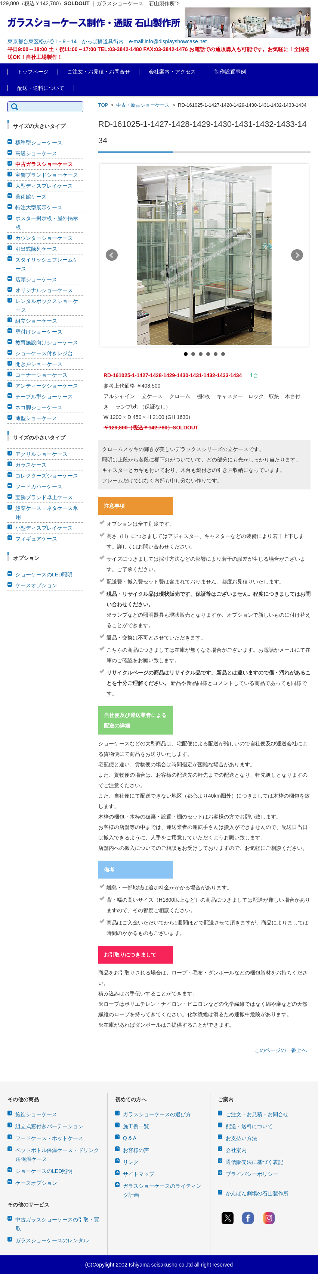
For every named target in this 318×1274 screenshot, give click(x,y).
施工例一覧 (136, 1126)
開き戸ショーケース (38, 364)
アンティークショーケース (46, 386)
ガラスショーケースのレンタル (52, 1240)
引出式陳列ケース (36, 249)
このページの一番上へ (280, 1050)
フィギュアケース (36, 539)
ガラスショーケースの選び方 (157, 1114)
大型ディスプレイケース (44, 186)
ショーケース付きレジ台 (44, 353)
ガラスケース (31, 465)
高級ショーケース (36, 153)
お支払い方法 (241, 1138)
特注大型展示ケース (38, 207)
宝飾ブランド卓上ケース (44, 497)
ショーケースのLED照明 (43, 574)
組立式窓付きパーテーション (49, 1126)
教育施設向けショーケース (46, 342)
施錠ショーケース (36, 1114)
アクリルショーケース (41, 454)
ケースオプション (36, 585)
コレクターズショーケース (46, 476)
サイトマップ (138, 1174)
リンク (131, 1162)
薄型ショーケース (36, 418)
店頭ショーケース (36, 279)
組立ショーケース (36, 321)
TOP (103, 105)
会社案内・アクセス (172, 72)
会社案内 (236, 1150)
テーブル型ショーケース (44, 397)
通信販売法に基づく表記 (254, 1162)
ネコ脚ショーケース (38, 407)
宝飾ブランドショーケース (46, 175)
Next (297, 255)
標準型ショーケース (38, 142)
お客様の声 (136, 1150)
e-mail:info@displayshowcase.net (168, 41)
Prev (112, 255)
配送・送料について (40, 88)
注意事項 (114, 506)
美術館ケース (31, 197)
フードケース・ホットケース (49, 1138)
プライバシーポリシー (252, 1174)
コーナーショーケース (41, 375)
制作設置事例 (230, 72)
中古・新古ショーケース (143, 105)
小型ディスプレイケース (44, 528)
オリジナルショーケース (44, 290)
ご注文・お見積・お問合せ (98, 72)
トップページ (33, 72)
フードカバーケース (38, 486)
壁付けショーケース (38, 332)
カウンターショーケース (44, 238)
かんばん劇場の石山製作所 (257, 1193)
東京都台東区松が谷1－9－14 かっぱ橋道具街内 (65, 41)
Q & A (130, 1138)
